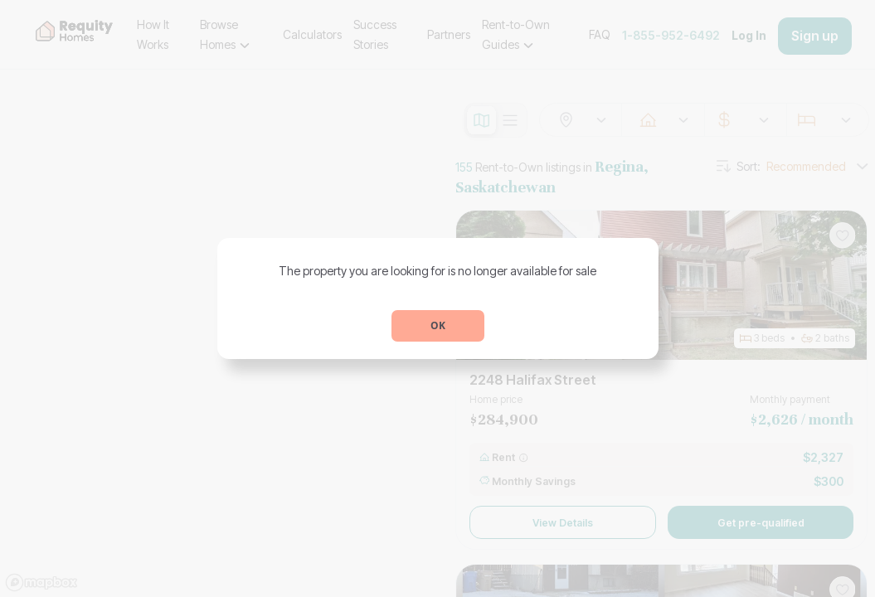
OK (437, 325)
